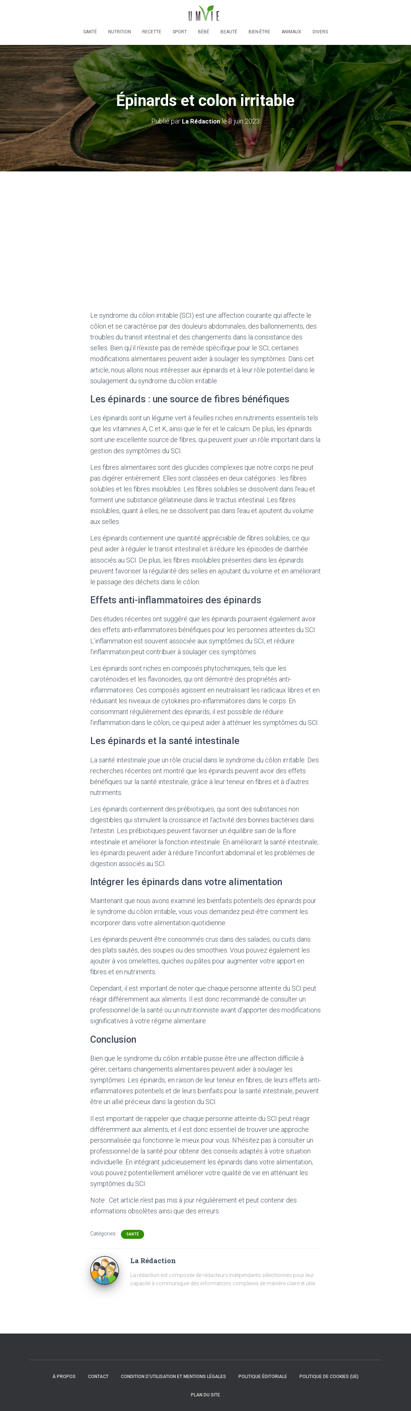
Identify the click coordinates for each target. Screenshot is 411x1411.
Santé (90, 31)
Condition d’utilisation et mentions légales (173, 1376)
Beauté (228, 31)
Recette (151, 31)
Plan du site (205, 1395)
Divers (320, 31)
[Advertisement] (205, 227)
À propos (64, 1376)
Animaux (291, 31)
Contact (98, 1376)
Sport (180, 31)
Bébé (203, 31)
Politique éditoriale (262, 1376)
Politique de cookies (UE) (329, 1376)
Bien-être (259, 31)
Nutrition (119, 31)
